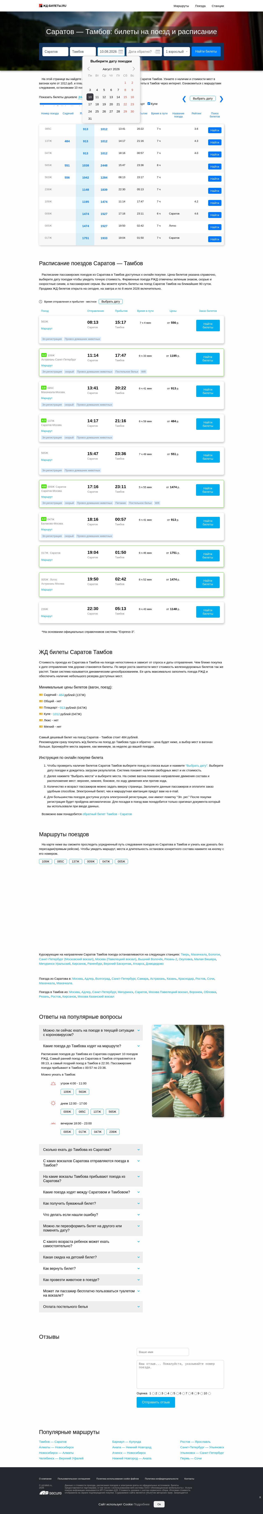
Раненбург (95, 963)
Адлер (88, 978)
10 (90, 97)
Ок (159, 1504)
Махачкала (199, 954)
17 (90, 104)
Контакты (189, 1478)
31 (90, 118)
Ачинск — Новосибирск (128, 1452)
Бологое (214, 954)
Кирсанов (79, 963)
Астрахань (157, 978)
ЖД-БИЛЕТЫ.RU (54, 5)
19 (104, 104)
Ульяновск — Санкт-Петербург (202, 1452)
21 (118, 104)
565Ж (112, 1111)
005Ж (121, 861)
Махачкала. (65, 983)
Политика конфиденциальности (161, 1478)
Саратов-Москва (51, 425)
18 (97, 104)
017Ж (82, 1131)
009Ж (91, 861)
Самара (143, 978)
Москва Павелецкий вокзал (168, 992)
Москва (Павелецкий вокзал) (115, 959)
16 (132, 97)
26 (104, 111)
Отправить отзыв (156, 1402)
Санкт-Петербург (123, 978)
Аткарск (138, 963)
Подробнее (142, 1504)
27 (111, 111)
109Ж (45, 861)
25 (97, 111)
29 (125, 111)
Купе (154, 104)
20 (111, 104)
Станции (218, 6)
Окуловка (186, 959)
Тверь (185, 954)
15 (125, 97)
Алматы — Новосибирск (56, 1447)
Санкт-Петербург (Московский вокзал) (66, 959)
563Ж (82, 1091)
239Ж (113, 1131)
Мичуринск (125, 992)
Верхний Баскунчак (117, 963)
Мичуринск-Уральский (54, 963)
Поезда (200, 6)
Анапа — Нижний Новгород (131, 1447)
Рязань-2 (170, 959)
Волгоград (102, 978)
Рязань (44, 996)
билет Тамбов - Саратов (114, 814)
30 (132, 111)
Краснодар (186, 978)
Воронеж (195, 992)
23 (132, 104)
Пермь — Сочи (191, 1458)
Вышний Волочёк (150, 959)
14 (118, 97)
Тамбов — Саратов (53, 1441)
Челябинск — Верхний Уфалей (61, 1458)
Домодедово (155, 963)
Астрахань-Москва (52, 583)
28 (118, 111)
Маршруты (181, 6)
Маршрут (46, 328)
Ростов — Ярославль (195, 1441)
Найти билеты (206, 51)
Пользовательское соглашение (74, 1478)
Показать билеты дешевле (58, 97)
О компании (45, 1478)
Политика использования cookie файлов (117, 1478)
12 (104, 97)
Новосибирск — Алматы (56, 1452)
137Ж (75, 861)
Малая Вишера (205, 959)
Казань (172, 978)
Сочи (210, 978)
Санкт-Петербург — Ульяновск (202, 1447)
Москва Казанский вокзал (96, 996)
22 (125, 104)
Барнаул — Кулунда (126, 1441)
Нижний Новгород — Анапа (131, 1458)
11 (97, 97)
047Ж (106, 861)
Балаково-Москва (52, 523)
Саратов (141, 992)
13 (111, 97)
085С (60, 861)
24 (90, 111)
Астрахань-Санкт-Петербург (58, 359)
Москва (77, 978)
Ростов (200, 978)
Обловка (210, 992)
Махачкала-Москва (53, 392)
